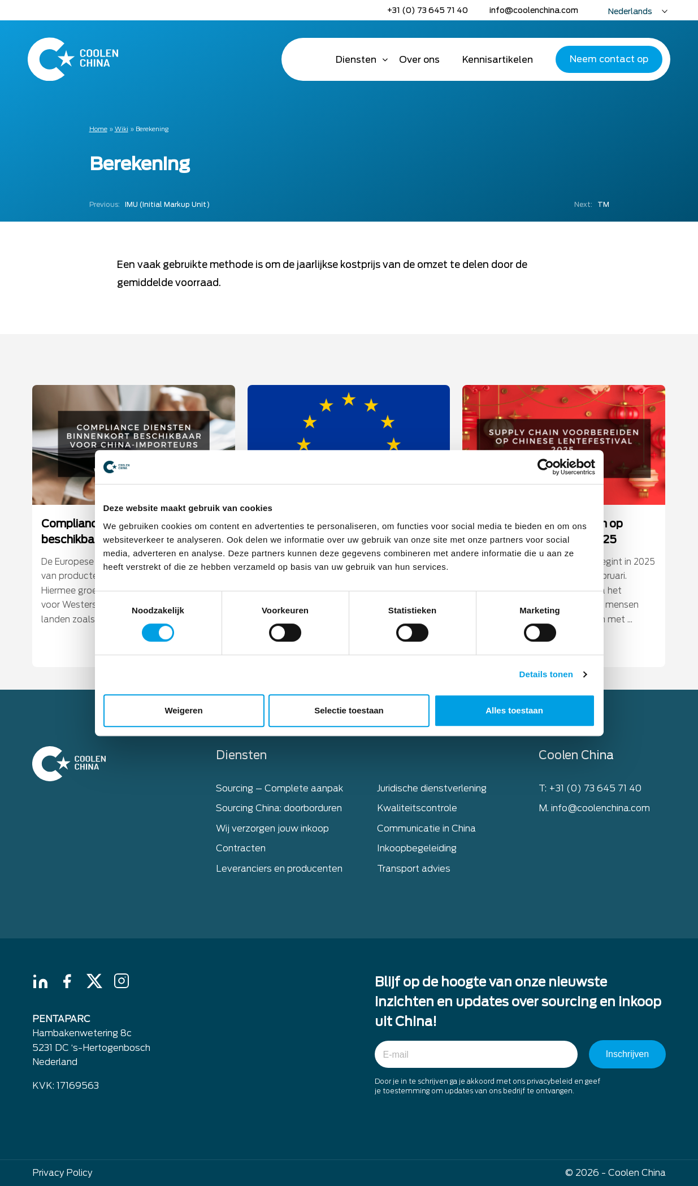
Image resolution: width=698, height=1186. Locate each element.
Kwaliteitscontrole (417, 811)
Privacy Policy (62, 1172)
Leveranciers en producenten (279, 872)
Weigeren (183, 710)
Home (308, 59)
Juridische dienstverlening (432, 791)
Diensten (356, 59)
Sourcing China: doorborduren (279, 811)
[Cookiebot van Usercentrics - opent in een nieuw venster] (545, 466)
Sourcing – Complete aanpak (279, 791)
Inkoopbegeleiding (417, 851)
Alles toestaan (514, 710)
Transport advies (413, 872)
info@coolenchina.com (533, 10)
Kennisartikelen (497, 59)
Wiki (121, 129)
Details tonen (546, 674)
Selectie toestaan (349, 710)
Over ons (419, 59)
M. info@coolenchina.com (594, 811)
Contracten (241, 851)
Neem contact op (609, 59)
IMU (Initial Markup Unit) (149, 204)
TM (591, 204)
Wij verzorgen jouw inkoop (272, 831)
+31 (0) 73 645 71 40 (427, 10)
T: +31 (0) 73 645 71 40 (590, 791)
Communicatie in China (426, 831)
